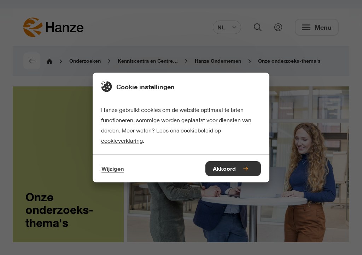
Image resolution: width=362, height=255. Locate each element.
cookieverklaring (122, 140)
